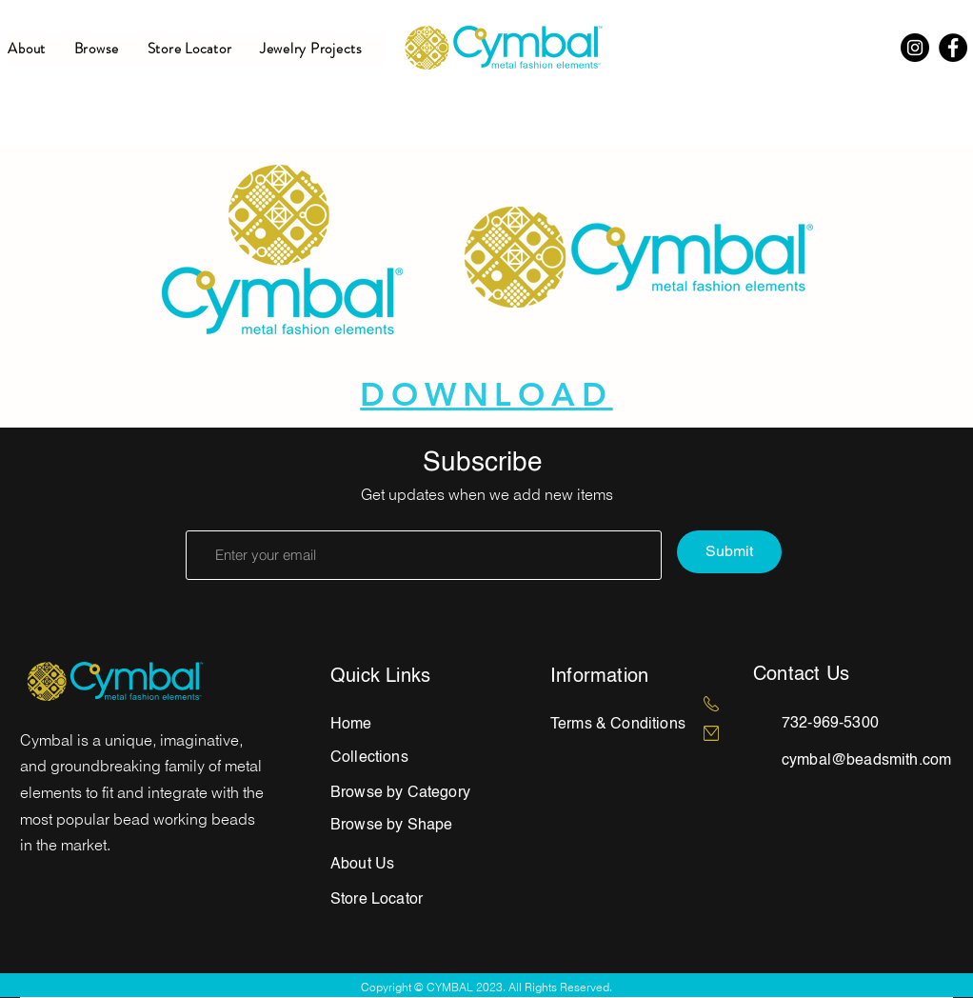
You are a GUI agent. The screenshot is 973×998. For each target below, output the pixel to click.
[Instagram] (915, 47)
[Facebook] (953, 47)
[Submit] (729, 551)
